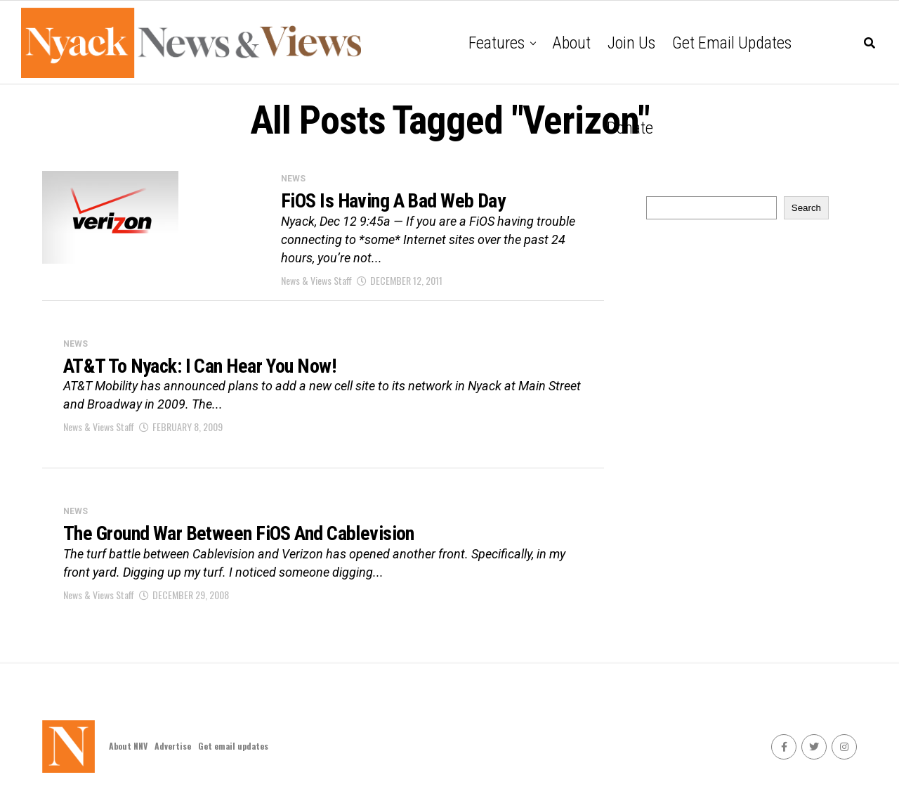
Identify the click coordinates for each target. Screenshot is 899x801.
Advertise (173, 746)
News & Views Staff (316, 280)
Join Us (631, 43)
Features (496, 43)
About (571, 43)
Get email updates (732, 43)
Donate (630, 128)
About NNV (128, 746)
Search (806, 208)
